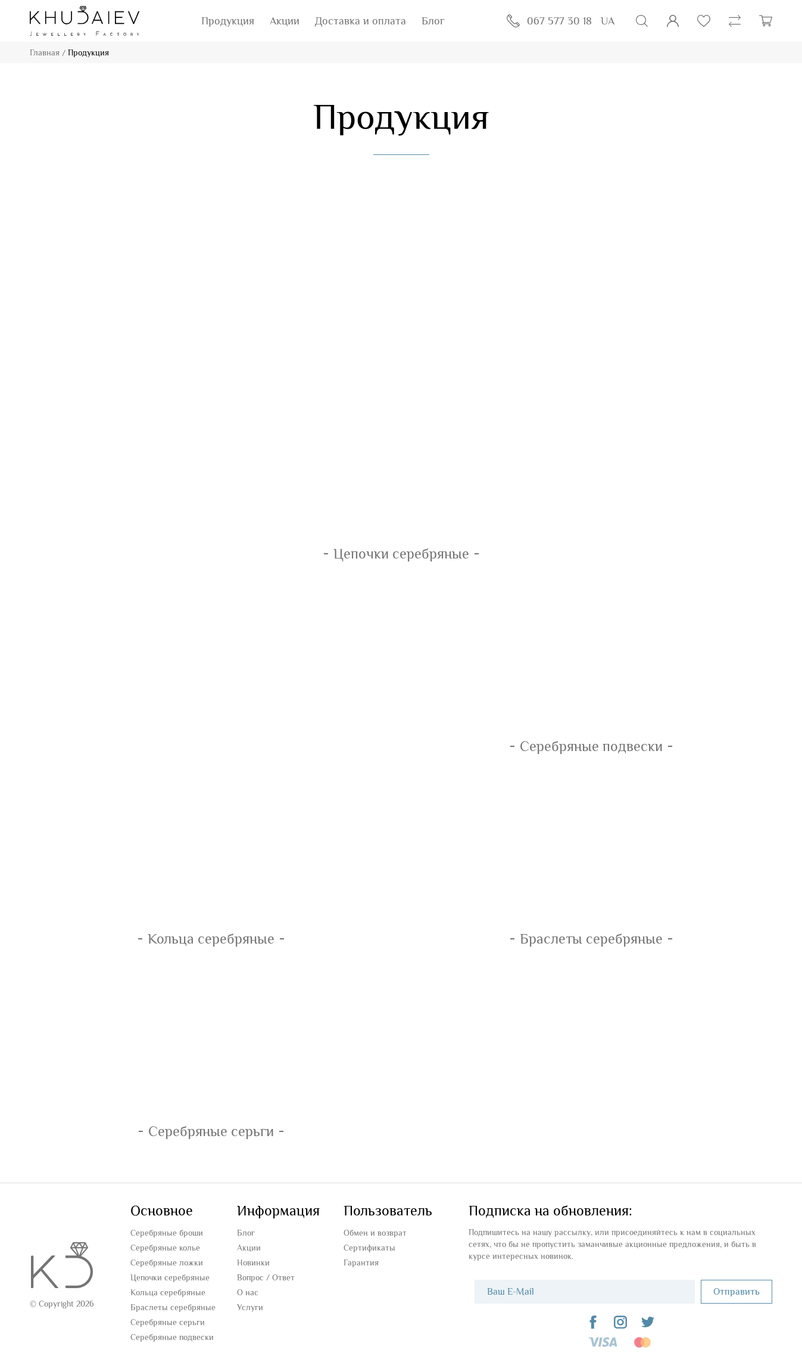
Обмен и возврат (375, 1232)
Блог (433, 21)
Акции (284, 21)
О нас (247, 1292)
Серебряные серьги (167, 1322)
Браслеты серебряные (173, 1307)
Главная (45, 52)
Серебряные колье (165, 1247)
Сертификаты (369, 1247)
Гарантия (361, 1262)
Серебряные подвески (172, 1337)
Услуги (250, 1307)
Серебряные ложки (166, 1262)
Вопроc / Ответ (266, 1277)
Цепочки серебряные (170, 1277)
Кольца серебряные (167, 1292)
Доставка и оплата (360, 21)
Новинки (253, 1262)
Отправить (736, 1291)
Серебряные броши (166, 1232)
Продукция (227, 21)
